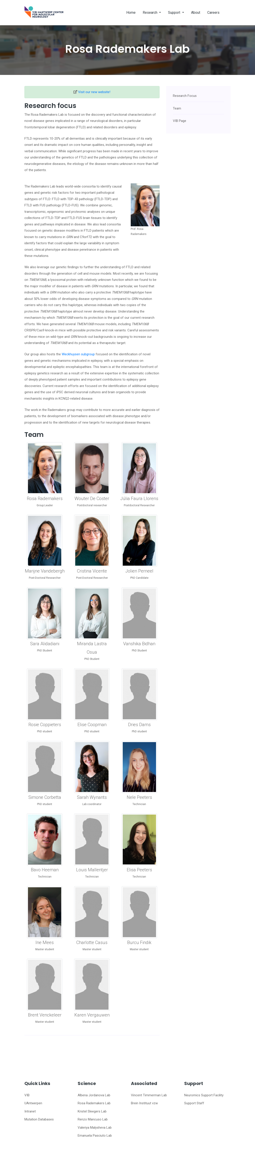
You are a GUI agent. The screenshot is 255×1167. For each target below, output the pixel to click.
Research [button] (150, 12)
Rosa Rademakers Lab (94, 1103)
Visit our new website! (94, 92)
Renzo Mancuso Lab (93, 1119)
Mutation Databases (39, 1119)
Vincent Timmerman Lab (149, 1095)
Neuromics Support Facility (203, 1095)
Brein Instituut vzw (144, 1103)
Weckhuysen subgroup (78, 354)
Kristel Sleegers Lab (92, 1111)
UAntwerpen (33, 1103)
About (195, 12)
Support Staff (194, 1103)
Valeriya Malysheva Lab (95, 1128)
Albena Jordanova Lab (94, 1095)
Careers (213, 12)
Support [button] (174, 12)
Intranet (30, 1111)
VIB (27, 1095)
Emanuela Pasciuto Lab (95, 1136)
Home (131, 12)
